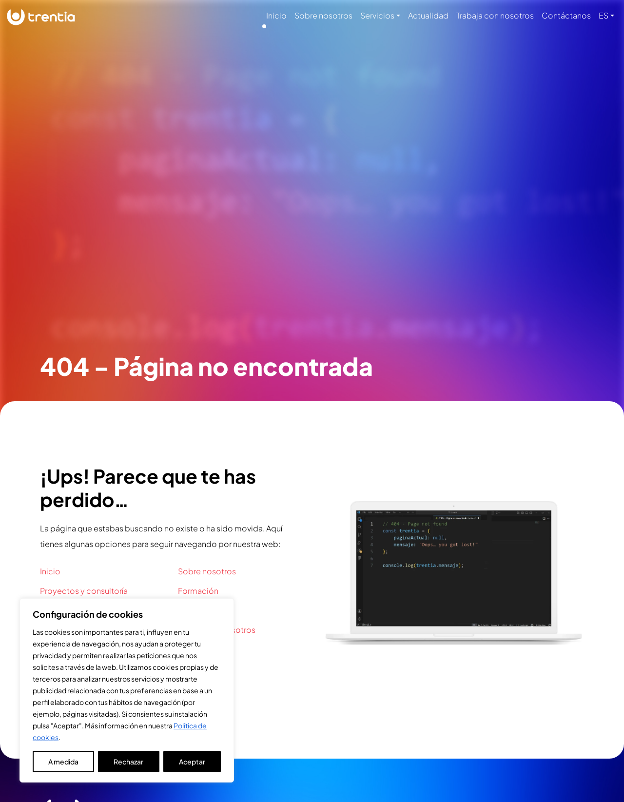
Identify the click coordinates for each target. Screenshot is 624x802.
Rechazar (128, 761)
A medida (63, 761)
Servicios (377, 15)
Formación (198, 591)
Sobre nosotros (323, 15)
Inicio (276, 15)
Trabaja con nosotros (495, 15)
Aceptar (192, 761)
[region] (127, 690)
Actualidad (428, 15)
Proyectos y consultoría (84, 591)
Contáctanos (566, 15)
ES (603, 15)
